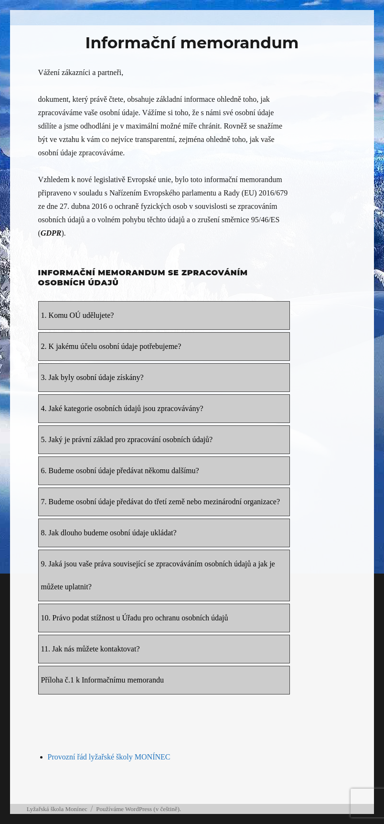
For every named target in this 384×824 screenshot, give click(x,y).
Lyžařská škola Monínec (57, 809)
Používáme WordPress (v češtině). (138, 809)
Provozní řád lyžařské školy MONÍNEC (109, 757)
